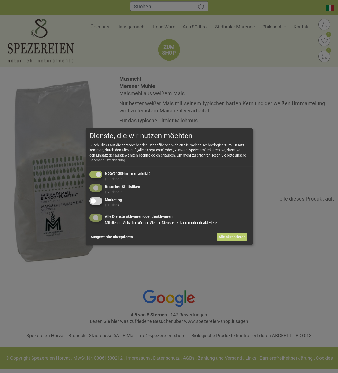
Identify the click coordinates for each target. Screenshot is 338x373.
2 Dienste (113, 192)
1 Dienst (113, 205)
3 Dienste (113, 179)
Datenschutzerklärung (107, 160)
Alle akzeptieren (232, 237)
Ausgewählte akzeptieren (112, 237)
